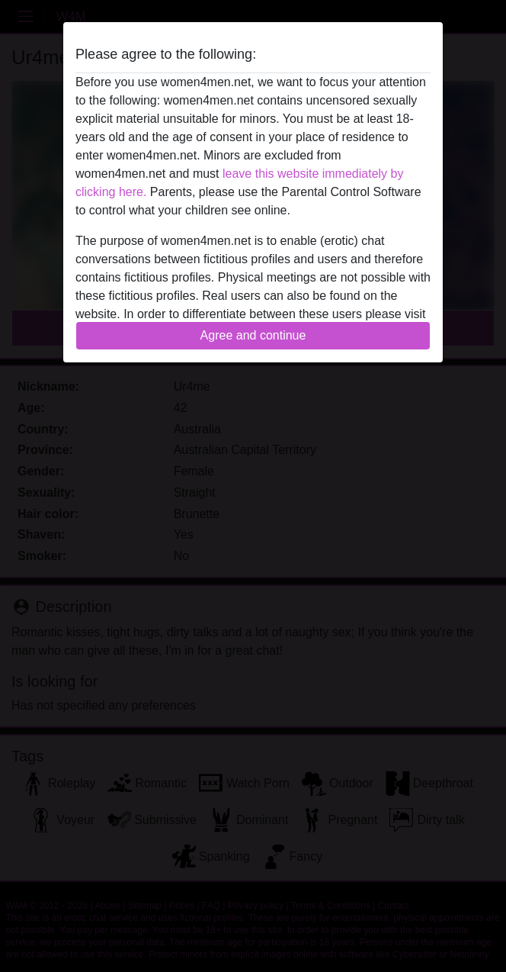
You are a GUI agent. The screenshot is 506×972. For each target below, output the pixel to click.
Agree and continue (253, 335)
